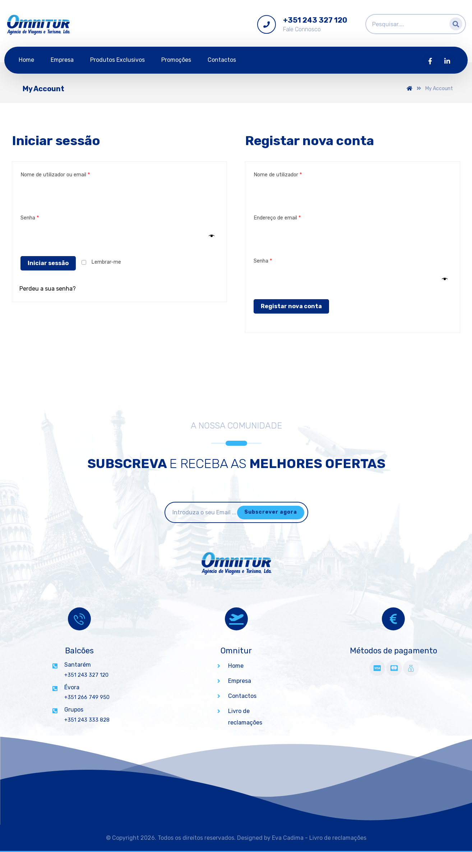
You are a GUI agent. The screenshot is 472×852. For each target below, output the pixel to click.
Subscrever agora (270, 512)
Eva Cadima (288, 837)
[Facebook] (430, 61)
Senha (29, 218)
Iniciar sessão (48, 263)
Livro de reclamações (337, 837)
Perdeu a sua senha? (47, 288)
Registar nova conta (291, 306)
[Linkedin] (447, 61)
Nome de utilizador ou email (55, 175)
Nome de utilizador (278, 175)
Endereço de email (277, 218)
